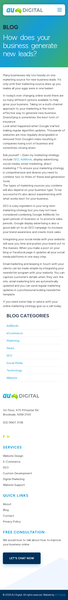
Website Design (13, 456)
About (7, 504)
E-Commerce (11, 461)
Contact (8, 515)
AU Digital (60, 594)
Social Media (15, 363)
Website (12, 378)
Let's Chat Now (21, 558)
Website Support (14, 485)
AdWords (26, 159)
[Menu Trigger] (60, 10)
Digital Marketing (13, 479)
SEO (16, 159)
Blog (6, 510)
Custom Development (17, 473)
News (10, 348)
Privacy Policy (12, 521)
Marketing (13, 340)
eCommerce (15, 333)
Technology (14, 370)
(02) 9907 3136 (13, 422)
